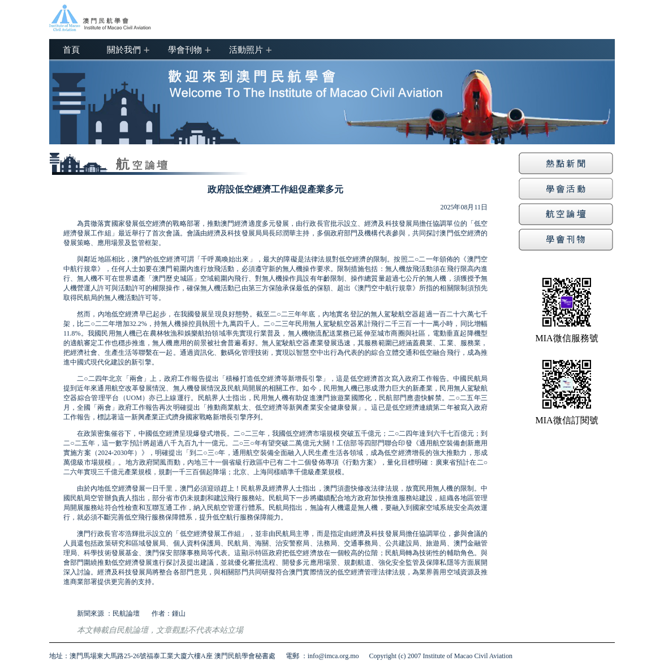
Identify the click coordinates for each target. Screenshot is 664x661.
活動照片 (246, 49)
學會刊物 (185, 49)
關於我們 (124, 49)
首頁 (71, 49)
